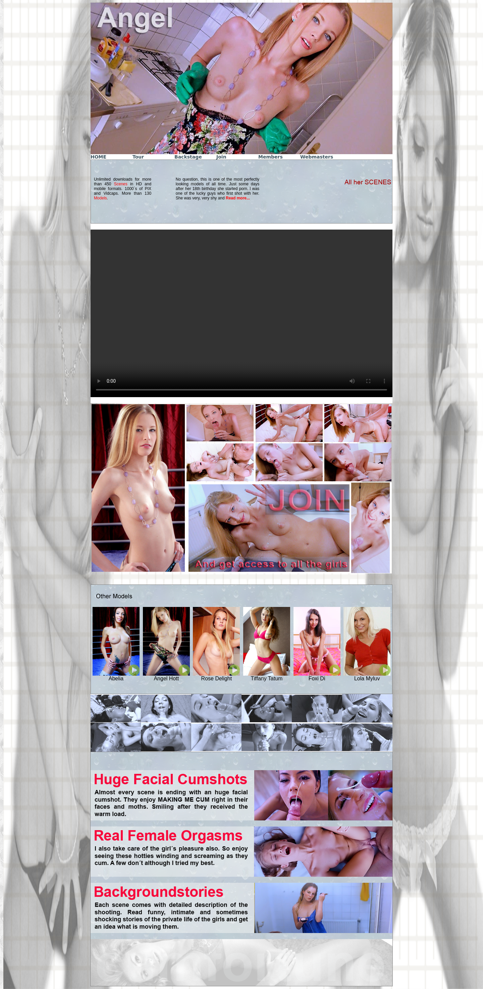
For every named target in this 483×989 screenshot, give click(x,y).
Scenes (120, 184)
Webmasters (316, 157)
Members (270, 157)
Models (100, 198)
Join (221, 157)
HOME (98, 157)
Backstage (188, 157)
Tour (138, 157)
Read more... (238, 198)
